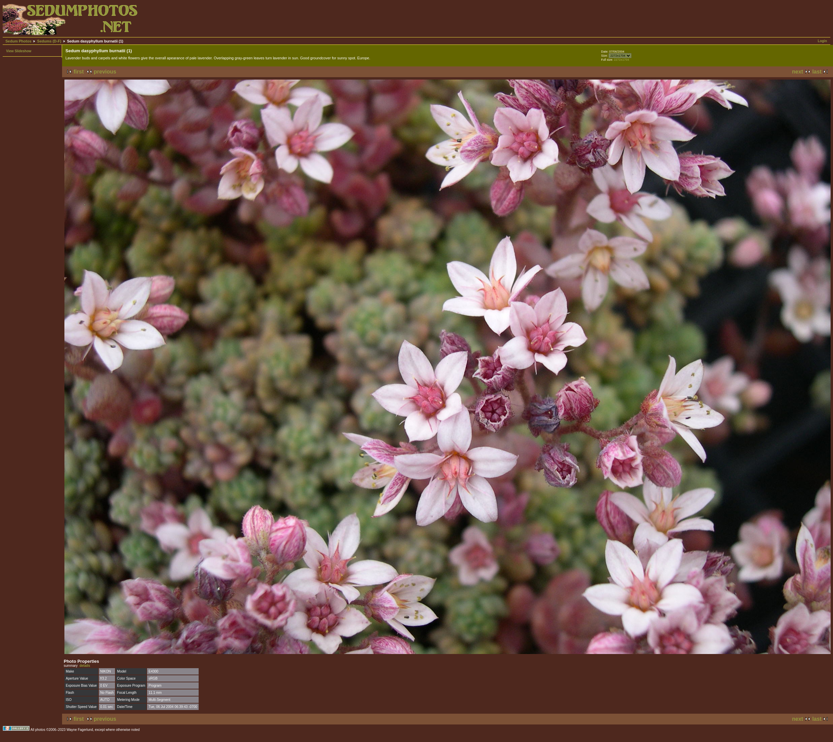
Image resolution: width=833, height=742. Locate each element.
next (797, 72)
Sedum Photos (18, 41)
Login (822, 41)
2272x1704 (621, 59)
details (85, 665)
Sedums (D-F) (49, 41)
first (79, 72)
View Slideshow (18, 51)
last (817, 72)
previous (105, 72)
